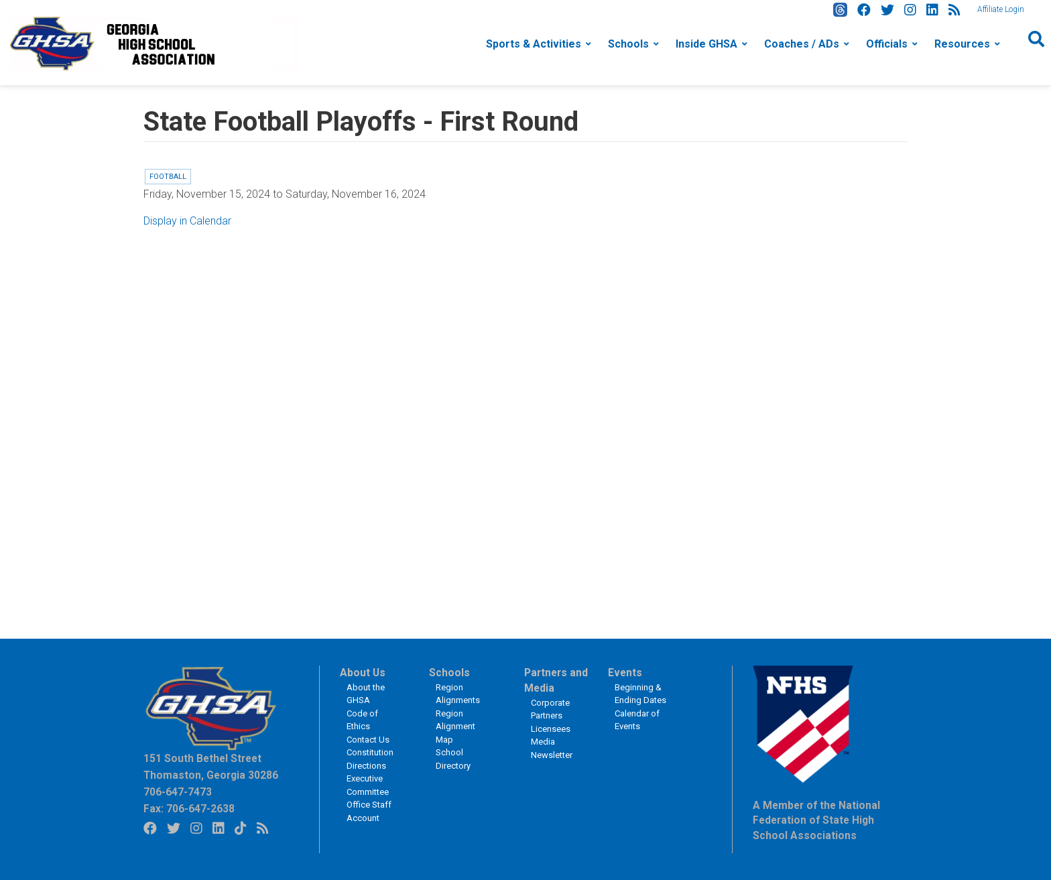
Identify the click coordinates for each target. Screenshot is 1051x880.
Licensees (550, 729)
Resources (962, 44)
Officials (887, 44)
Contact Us (368, 740)
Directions (366, 766)
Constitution (370, 752)
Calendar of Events (637, 720)
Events (625, 673)
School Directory (453, 759)
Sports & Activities (533, 44)
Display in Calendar (187, 220)
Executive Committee (368, 785)
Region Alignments (458, 694)
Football (167, 176)
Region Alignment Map (455, 726)
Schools (628, 44)
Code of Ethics (362, 720)
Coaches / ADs (801, 44)
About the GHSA (366, 694)
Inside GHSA (706, 44)
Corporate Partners (550, 709)
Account (363, 818)
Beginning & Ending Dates (640, 694)
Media (543, 742)
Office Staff (369, 805)
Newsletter (551, 755)
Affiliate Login (1000, 9)
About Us (362, 673)
